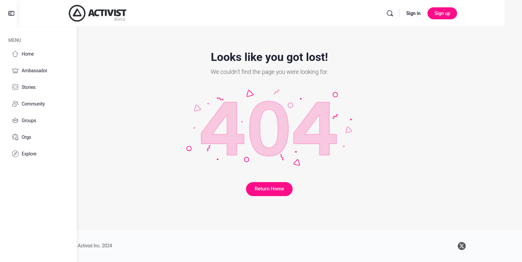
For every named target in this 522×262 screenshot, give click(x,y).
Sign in (452, 13)
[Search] (428, 13)
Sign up (481, 13)
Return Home (299, 189)
